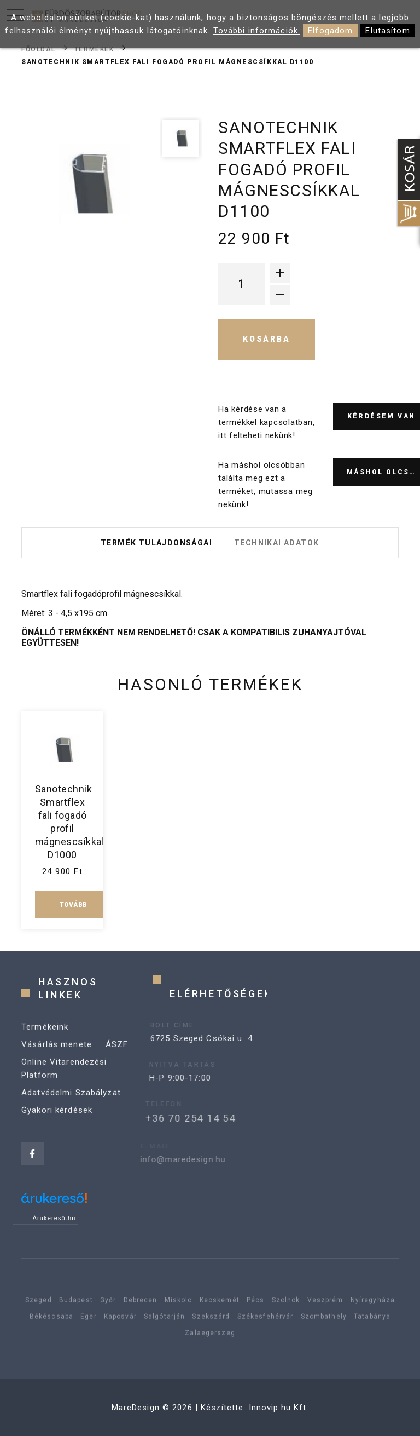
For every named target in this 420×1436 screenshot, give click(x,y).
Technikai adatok (276, 542)
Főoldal (38, 49)
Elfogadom (330, 31)
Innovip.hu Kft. (279, 1407)
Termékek (94, 49)
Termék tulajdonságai (156, 542)
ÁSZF (117, 1056)
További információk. (257, 31)
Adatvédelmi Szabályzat (71, 1104)
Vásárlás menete (56, 1056)
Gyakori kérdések (56, 1122)
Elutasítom (387, 31)
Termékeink (44, 1038)
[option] (87, 184)
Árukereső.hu (54, 1218)
